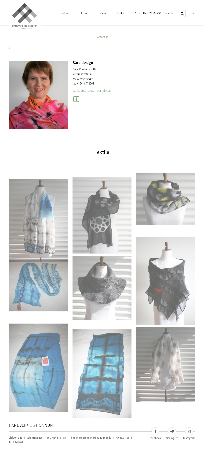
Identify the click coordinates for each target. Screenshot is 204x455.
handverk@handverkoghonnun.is (91, 437)
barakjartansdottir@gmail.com (92, 90)
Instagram (189, 433)
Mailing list (172, 433)
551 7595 (62, 437)
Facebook (155, 433)
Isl (193, 13)
